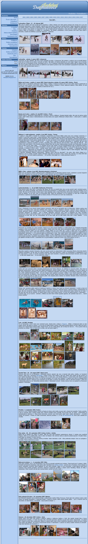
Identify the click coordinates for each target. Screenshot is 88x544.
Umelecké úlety (13, 44)
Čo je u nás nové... (12, 19)
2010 (54, 17)
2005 (35, 17)
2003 (27, 17)
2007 (43, 17)
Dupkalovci (48, 541)
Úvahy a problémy (12, 42)
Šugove (64, 324)
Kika (16, 63)
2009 (51, 17)
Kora (16, 61)
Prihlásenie (14, 23)
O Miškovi (14, 40)
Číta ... (15, 29)
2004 (31, 17)
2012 (62, 17)
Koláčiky (15, 31)
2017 (81, 17)
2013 (66, 17)
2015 (73, 17)
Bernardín (39, 375)
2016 (77, 17)
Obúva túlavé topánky (11, 32)
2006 (39, 17)
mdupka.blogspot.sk (9, 77)
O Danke (15, 50)
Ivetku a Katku (59, 465)
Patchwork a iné (12, 36)
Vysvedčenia (14, 46)
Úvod (16, 17)
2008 (47, 17)
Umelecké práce (12, 53)
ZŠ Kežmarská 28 (68, 415)
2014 (70, 17)
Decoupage (14, 34)
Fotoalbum (14, 21)
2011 (58, 17)
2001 (24, 17)
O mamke (14, 27)
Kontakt (15, 67)
